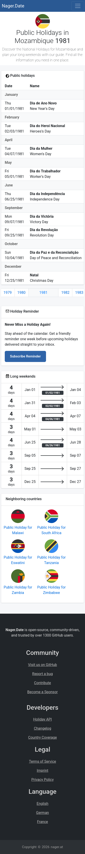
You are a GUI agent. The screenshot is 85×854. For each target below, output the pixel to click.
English (43, 803)
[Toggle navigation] (77, 5)
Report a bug (42, 674)
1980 (21, 292)
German (42, 813)
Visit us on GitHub (42, 665)
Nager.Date (13, 6)
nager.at (57, 847)
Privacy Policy (42, 779)
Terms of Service (42, 761)
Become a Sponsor (42, 692)
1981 (43, 292)
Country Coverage (42, 737)
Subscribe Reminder (25, 356)
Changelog (42, 728)
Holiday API (42, 719)
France (42, 822)
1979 (8, 292)
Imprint (42, 770)
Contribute (42, 683)
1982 (65, 292)
